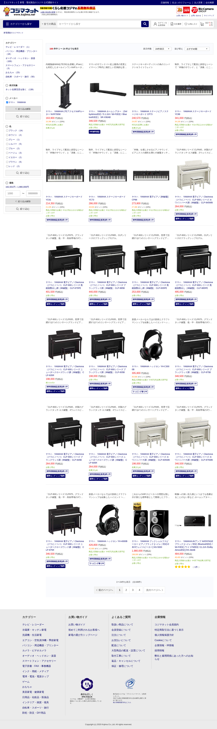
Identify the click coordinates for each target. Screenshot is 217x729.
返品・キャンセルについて (126, 661)
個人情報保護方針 (164, 635)
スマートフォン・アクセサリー (39, 661)
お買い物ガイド (182, 15)
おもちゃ (27, 687)
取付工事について (121, 655)
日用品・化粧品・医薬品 (35, 697)
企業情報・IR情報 (164, 645)
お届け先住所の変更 (48, 12)
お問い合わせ (196, 15)
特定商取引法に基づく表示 (169, 630)
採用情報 (159, 650)
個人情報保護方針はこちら (122, 702)
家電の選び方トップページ (82, 635)
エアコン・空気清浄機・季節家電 (40, 640)
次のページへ (153, 590)
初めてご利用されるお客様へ (84, 630)
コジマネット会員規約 (167, 624)
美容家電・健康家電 (33, 692)
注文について (119, 635)
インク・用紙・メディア (35, 671)
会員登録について (121, 630)
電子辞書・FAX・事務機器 (36, 666)
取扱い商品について (122, 624)
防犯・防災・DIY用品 (34, 713)
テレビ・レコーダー (33, 624)
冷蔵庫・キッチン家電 (34, 630)
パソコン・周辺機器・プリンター (40, 645)
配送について (119, 645)
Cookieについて (163, 640)
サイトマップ (209, 15)
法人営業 (198, 2)
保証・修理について (122, 666)
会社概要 (210, 2)
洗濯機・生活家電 (32, 635)
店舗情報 (165, 2)
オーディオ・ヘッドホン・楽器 (39, 655)
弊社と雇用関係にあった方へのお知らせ (174, 657)
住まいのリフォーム (181, 2)
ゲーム (26, 681)
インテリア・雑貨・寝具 (35, 702)
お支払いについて (121, 640)
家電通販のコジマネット (14, 33)
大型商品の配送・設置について (128, 650)
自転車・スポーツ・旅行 (35, 707)
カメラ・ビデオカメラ (34, 650)
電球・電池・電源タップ (35, 676)
